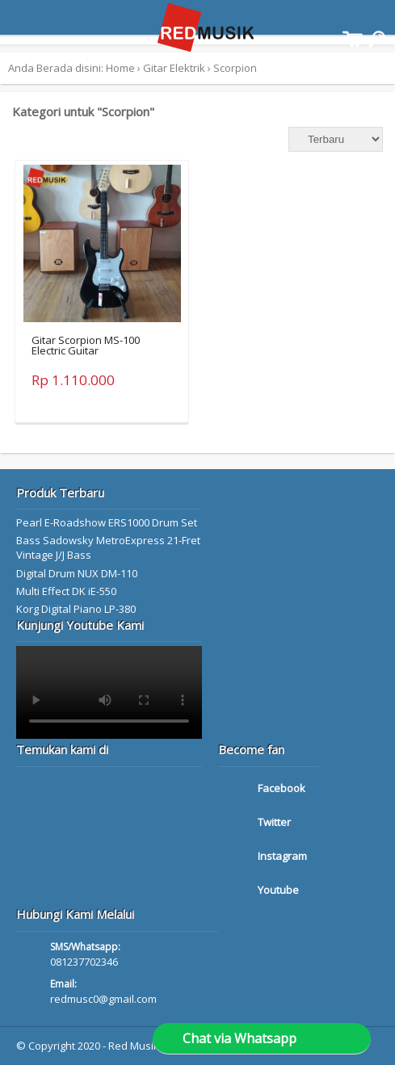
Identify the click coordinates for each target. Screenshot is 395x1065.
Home (120, 68)
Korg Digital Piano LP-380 (76, 609)
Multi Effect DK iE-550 (66, 591)
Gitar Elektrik (174, 68)
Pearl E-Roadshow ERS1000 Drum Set (106, 522)
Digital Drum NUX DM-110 (76, 573)
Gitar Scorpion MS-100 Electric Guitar (86, 345)
